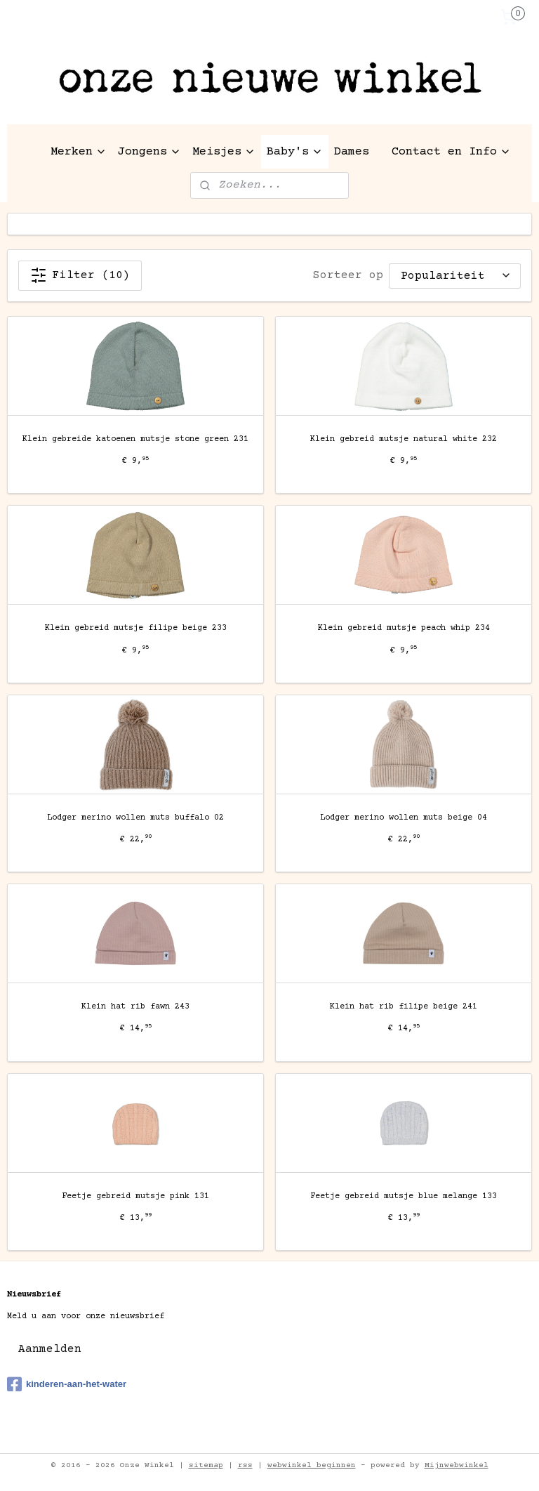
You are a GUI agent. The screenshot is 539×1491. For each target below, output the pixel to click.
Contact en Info (451, 152)
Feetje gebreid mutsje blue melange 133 (403, 1196)
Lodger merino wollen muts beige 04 (403, 817)
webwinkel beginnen (311, 1465)
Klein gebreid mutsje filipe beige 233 (136, 628)
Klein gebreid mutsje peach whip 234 (404, 628)
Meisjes (223, 152)
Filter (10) (80, 275)
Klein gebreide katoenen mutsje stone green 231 (135, 439)
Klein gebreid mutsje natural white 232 (403, 439)
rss (245, 1465)
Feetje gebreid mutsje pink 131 (135, 1196)
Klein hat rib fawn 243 (135, 1006)
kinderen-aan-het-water (66, 1384)
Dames (351, 152)
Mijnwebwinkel (456, 1465)
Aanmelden (49, 1349)
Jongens (149, 152)
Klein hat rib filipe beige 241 (403, 1006)
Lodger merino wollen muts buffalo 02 (135, 817)
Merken (79, 152)
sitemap (206, 1465)
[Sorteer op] (455, 275)
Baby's (295, 152)
